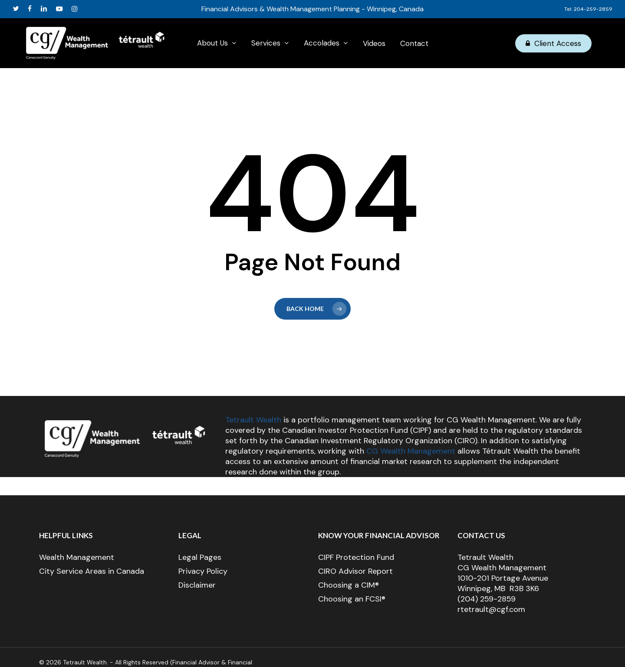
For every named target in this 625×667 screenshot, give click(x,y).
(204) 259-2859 (486, 599)
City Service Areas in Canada (91, 571)
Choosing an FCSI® (351, 599)
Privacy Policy (202, 571)
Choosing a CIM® (348, 585)
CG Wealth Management (410, 451)
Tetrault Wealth (253, 420)
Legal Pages (199, 557)
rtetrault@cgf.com (491, 609)
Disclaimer (197, 585)
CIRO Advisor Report (355, 571)
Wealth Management (76, 557)
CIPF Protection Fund (356, 557)
